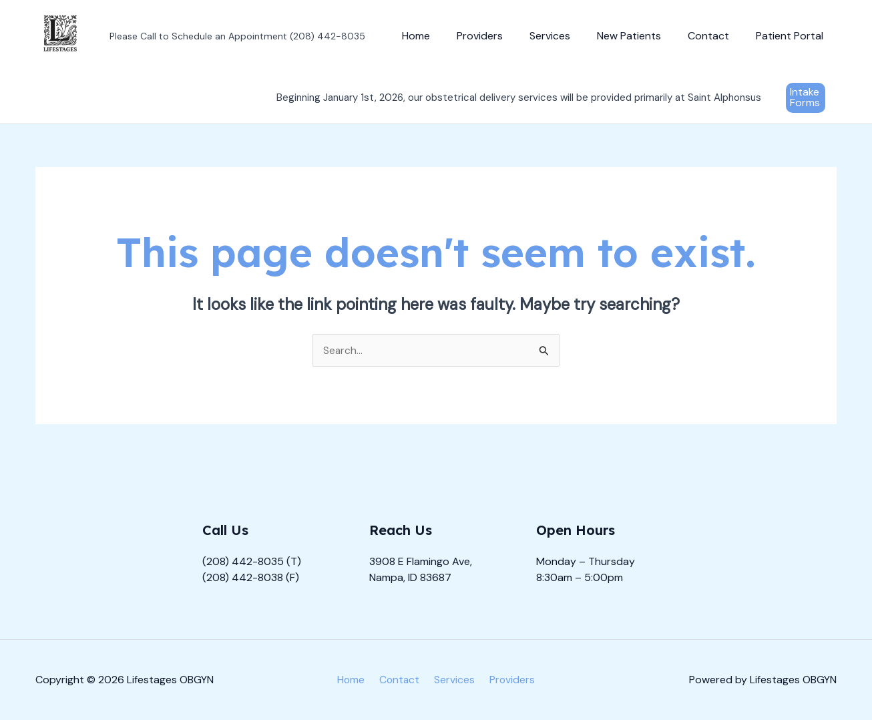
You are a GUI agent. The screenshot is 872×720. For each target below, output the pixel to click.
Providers (504, 36)
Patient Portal (792, 36)
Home (445, 36)
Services (568, 36)
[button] (806, 98)
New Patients (642, 36)
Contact (716, 36)
